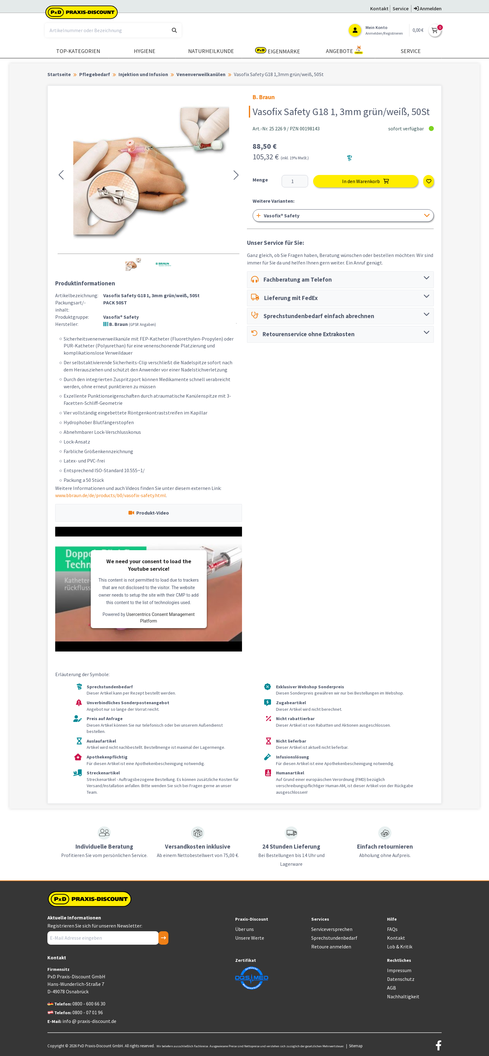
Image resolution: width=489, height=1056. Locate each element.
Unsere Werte (249, 938)
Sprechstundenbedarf (334, 938)
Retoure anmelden (331, 946)
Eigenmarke (277, 51)
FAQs (392, 929)
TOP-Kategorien (78, 51)
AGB (391, 988)
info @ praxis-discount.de (89, 1021)
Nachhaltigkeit (403, 996)
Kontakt (396, 938)
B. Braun (129, 324)
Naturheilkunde (211, 51)
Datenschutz (400, 979)
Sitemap (356, 1045)
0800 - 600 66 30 (88, 1003)
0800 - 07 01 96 (87, 1012)
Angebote (344, 50)
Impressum (399, 970)
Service (411, 51)
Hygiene (144, 51)
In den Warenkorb (365, 181)
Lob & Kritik (399, 946)
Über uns (244, 929)
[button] (61, 175)
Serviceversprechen (331, 929)
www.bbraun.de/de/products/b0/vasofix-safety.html (110, 495)
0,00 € (418, 30)
